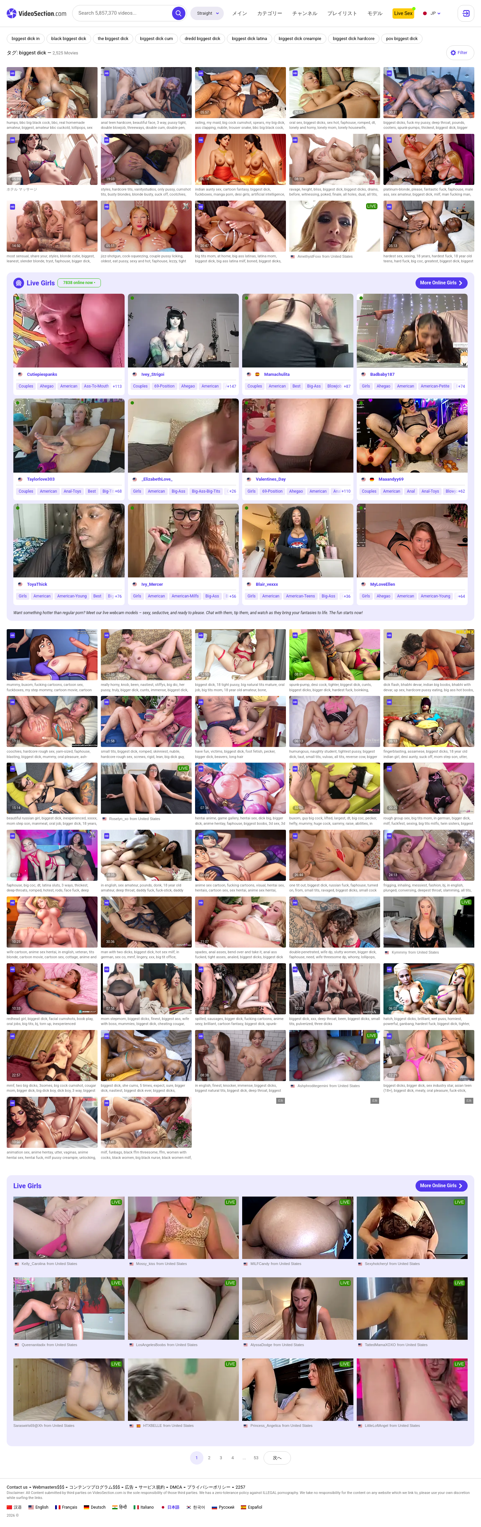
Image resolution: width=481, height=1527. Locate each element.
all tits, (372, 194)
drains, (373, 189)
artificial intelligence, (268, 194)
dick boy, (64, 1090)
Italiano (144, 1507)
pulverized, (305, 1024)
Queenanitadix (33, 1345)
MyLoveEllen (382, 584)
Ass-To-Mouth (96, 386)
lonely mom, (327, 127)
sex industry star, (440, 1085)
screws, (140, 757)
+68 (118, 491)
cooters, (390, 127)
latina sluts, (51, 885)
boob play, (85, 1019)
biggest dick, (446, 127)
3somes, (46, 1085)
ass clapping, (206, 127)
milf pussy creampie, (62, 1158)
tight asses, (217, 957)
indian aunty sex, (209, 189)
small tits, (109, 751)
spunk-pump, (300, 685)
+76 (118, 596)
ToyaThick (37, 584)
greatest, (432, 261)
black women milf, (177, 1158)
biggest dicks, (315, 122)
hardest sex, (393, 256)
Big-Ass (314, 386)
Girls (366, 386)
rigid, (151, 757)
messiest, (420, 885)
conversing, (408, 890)
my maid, (214, 122)
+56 (232, 596)
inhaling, (404, 885)
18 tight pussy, (228, 685)
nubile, (223, 127)
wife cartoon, (18, 952)
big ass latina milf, (231, 261)
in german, (443, 818)
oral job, (56, 823)
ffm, (163, 1152)
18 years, (424, 256)
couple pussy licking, (166, 256)
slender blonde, (33, 261)
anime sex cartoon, (211, 885)
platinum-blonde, (397, 189)
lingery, (143, 957)
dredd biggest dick (202, 38)
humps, (13, 122)
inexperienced (64, 1024)
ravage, (295, 189)
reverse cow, (356, 757)
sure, (170, 1085)
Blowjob (334, 386)
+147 (231, 386)
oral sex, (296, 122)
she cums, (131, 1085)
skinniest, (161, 751)
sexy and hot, (141, 261)
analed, (233, 957)
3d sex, (275, 823)
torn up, (46, 1024)
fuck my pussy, (419, 122)
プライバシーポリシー (208, 1487)
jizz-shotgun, (111, 256)
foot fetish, (255, 751)
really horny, (111, 685)
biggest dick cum (156, 38)
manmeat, (40, 823)
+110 (345, 491)
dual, (362, 194)
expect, (160, 1085)
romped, (364, 122)
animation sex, (19, 1152)
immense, (159, 690)
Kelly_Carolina (33, 1264)
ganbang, (407, 1024)
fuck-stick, (164, 890)
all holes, (350, 194)
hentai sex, (249, 818)
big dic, (173, 685)
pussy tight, (177, 122)
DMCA (176, 1487)
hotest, (49, 890)
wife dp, (327, 952)
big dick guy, (174, 757)
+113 (117, 386)
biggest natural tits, (211, 1090)
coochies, (15, 751)
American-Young (72, 596)
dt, (374, 122)
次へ (277, 1457)
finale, (337, 194)
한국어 (195, 1507)
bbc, (55, 122)
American (68, 386)
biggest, (28, 127)
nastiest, (147, 685)
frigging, (390, 885)
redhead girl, (17, 1019)
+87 (347, 386)
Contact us (17, 1487)
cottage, (72, 957)
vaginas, (71, 1152)
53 (256, 1457)
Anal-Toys (72, 491)
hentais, (202, 890)
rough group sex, (397, 818)
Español (251, 1507)
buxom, (28, 685)
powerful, (391, 1024)
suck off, (162, 194)
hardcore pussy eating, (425, 690)
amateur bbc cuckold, (53, 127)
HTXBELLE (152, 1426)
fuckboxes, (204, 194)
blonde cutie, (71, 256)
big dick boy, (46, 1090)
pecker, (269, 751)
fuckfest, (399, 823)
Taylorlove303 (41, 479)
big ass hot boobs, (459, 690)
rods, (59, 890)
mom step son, (446, 757)
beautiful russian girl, (24, 818)
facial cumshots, (63, 1019)
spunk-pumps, (409, 127)
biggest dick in (26, 38)
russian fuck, (340, 885)
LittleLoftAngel (376, 1426)
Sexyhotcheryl (376, 1264)
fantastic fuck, (436, 189)
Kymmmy (399, 952)
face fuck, (72, 890)
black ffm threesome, (141, 1152)
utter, (463, 757)
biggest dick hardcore (354, 38)
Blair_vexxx (267, 584)
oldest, (107, 261)
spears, (259, 122)
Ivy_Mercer (152, 584)
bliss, (318, 189)
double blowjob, (114, 127)
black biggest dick (68, 38)
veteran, (82, 952)
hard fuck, (402, 261)
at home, (224, 256)
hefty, (294, 823)
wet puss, (439, 1019)
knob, (126, 685)
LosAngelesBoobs (151, 1345)
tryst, (50, 261)
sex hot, (334, 122)
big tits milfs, (429, 823)
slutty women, (346, 952)
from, (299, 890)
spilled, (201, 1019)
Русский (223, 1507)
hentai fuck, (35, 1158)
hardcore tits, (123, 189)
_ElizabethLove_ (157, 479)
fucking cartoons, (48, 685)
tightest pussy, (350, 751)
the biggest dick (113, 38)
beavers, (222, 757)
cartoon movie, (66, 690)
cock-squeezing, (135, 256)
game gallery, (229, 818)
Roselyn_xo (118, 819)
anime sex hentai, (262, 890)
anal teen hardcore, (117, 122)
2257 (240, 1487)
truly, (116, 690)
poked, (326, 194)
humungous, (299, 751)
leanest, (13, 261)
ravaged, (328, 890)
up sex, (400, 690)
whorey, (354, 957)
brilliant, (211, 1024)
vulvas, (328, 757)
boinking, (361, 690)
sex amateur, (402, 194)
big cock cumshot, (237, 122)
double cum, (156, 127)
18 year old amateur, (241, 690)
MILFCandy (260, 1264)
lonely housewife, (352, 127)
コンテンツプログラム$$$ (94, 1487)
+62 (461, 491)
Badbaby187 (382, 374)
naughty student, (324, 751)
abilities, (362, 823)
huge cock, (323, 823)
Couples (26, 386)
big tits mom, (206, 256)
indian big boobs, (437, 685)
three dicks (323, 1024)
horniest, (455, 1019)
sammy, (339, 823)
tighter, (334, 685)
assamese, (417, 751)
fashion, (435, 885)
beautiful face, (145, 122)
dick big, (266, 818)
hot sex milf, (166, 952)
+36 (347, 596)
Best (297, 386)
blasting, (14, 757)
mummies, (127, 1024)
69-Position (164, 386)
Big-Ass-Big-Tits (206, 491)
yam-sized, (65, 751)
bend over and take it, (246, 952)
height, (308, 189)
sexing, (410, 256)
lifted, (329, 818)
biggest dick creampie (300, 38)
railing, (201, 122)
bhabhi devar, (412, 685)
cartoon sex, (73, 685)
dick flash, (392, 685)
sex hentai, (238, 890)
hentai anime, (206, 818)
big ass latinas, (245, 256)
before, (295, 194)
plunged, (390, 890)
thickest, (428, 127)
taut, (302, 757)
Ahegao (46, 386)
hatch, (388, 1019)
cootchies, (177, 194)
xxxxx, (92, 818)
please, (418, 189)
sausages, (216, 1019)
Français (66, 1507)
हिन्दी (119, 1507)
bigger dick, (81, 261)
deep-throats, (18, 890)
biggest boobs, (256, 823)
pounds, (458, 122)
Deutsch (95, 1507)
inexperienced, (75, 818)
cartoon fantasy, (236, 189)
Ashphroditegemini (313, 1086)
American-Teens (300, 596)
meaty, (421, 1090)
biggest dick (273, 957)
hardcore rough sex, (39, 751)
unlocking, (87, 1158)
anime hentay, (215, 823)
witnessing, (311, 194)
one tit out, (298, 885)
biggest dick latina (249, 38)
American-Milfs (185, 596)
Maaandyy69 (391, 479)
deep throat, (442, 122)
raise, (350, 823)
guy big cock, (313, 818)
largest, (340, 818)
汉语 (14, 1507)
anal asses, (217, 952)
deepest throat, (430, 890)
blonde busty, (143, 194)
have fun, (203, 751)
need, (311, 957)
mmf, (132, 957)
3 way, (162, 122)
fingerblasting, (395, 751)
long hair (236, 757)
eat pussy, (121, 261)
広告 (129, 1487)
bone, (262, 690)
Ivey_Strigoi (153, 374)
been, (135, 685)
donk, (158, 885)
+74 (461, 386)
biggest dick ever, (138, 1090)
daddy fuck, (146, 890)
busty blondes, (120, 194)
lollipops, (79, 127)
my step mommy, (39, 690)
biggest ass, (172, 1019)
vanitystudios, (146, 189)
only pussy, (167, 189)
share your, (39, 256)
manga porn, (224, 194)
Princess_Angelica (266, 1426)
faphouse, (348, 122)
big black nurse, (149, 1158)
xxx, (152, 957)
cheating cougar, (171, 1024)
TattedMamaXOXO (380, 1345)
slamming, (452, 890)
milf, (438, 194)
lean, (160, 757)
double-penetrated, (305, 952)
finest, (156, 1019)
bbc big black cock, (36, 122)
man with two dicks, (117, 952)
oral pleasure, (69, 757)
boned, (253, 261)
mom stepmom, (114, 1019)
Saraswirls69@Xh (28, 1426)
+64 (461, 596)
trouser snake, (241, 127)
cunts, (145, 690)
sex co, (121, 957)
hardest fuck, (443, 256)
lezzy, (174, 261)
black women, (124, 1158)
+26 (232, 491)
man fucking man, (456, 194)
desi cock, (319, 685)
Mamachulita (277, 374)
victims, (217, 751)
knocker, (230, 1085)
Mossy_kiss (145, 1264)
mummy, (14, 685)
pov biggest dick (402, 38)
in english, (109, 885)
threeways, (136, 127)
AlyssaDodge (261, 1345)
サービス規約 (152, 1487)
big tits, (28, 1024)
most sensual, (18, 256)
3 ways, (67, 885)
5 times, (147, 1085)
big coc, (418, 261)
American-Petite (435, 386)
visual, (261, 885)
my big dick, (275, 122)
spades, (201, 952)
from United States (337, 256)
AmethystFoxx (309, 256)
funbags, (116, 1152)
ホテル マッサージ (22, 189)
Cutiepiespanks (42, 374)
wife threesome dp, (332, 957)
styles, (106, 189)
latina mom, (267, 256)
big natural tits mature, (259, 685)
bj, (445, 885)
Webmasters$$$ (48, 1487)
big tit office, (166, 957)
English (38, 1507)
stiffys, (161, 685)
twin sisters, (451, 823)
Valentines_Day (271, 479)
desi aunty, (410, 757)
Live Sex (403, 13)
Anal (411, 491)
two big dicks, (27, 1085)
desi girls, (243, 194)
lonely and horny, (303, 127)
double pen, (176, 127)
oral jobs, (14, 1024)
